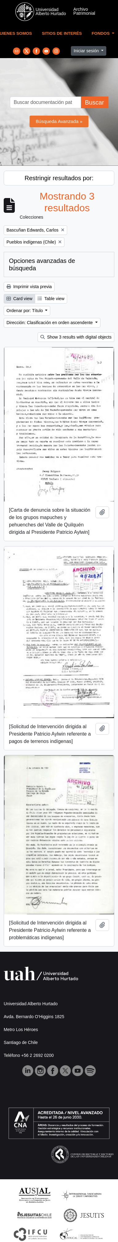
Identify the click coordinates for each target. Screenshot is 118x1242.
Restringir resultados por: (59, 178)
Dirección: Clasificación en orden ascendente (50, 322)
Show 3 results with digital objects (76, 337)
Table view (51, 298)
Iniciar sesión (87, 50)
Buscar (94, 102)
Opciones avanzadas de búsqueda (42, 264)
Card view (19, 298)
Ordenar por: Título (25, 310)
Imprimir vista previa (29, 286)
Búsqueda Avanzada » (59, 121)
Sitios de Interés (62, 33)
